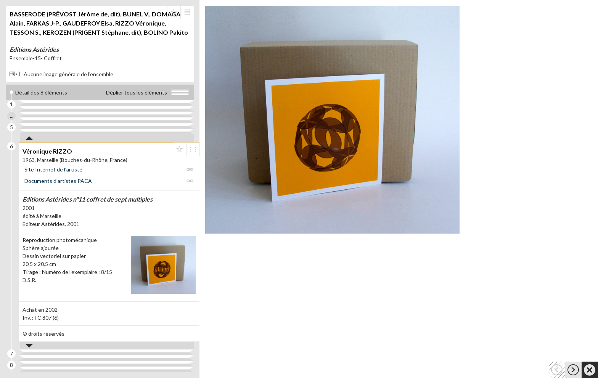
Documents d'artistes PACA (58, 181)
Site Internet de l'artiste (53, 169)
